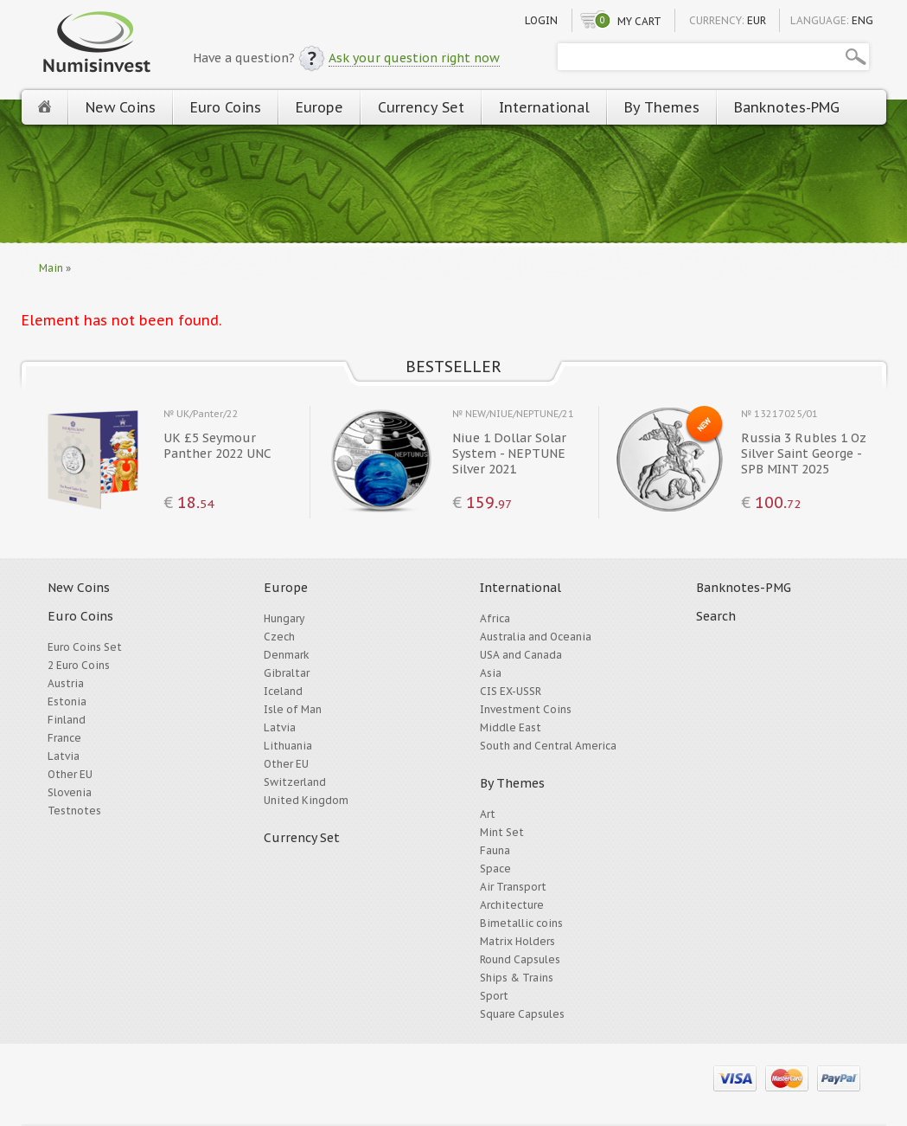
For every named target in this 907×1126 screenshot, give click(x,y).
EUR (756, 20)
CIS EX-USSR (510, 691)
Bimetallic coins (521, 923)
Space (495, 868)
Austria (66, 683)
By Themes (661, 107)
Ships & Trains (516, 977)
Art (487, 814)
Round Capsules (520, 959)
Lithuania (288, 745)
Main (51, 267)
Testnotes (74, 810)
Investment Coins (526, 709)
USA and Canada (521, 654)
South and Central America (548, 745)
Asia (490, 672)
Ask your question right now (414, 58)
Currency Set (421, 107)
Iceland (283, 691)
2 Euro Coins (79, 665)
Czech (279, 636)
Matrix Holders (517, 941)
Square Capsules (522, 1013)
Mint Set (502, 832)
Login (541, 20)
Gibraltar (287, 672)
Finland (67, 719)
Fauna (495, 850)
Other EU (70, 774)
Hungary (284, 618)
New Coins (121, 107)
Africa (495, 618)
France (64, 737)
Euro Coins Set (85, 646)
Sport (494, 995)
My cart (639, 21)
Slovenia (70, 792)
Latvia (64, 756)
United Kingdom (306, 800)
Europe (319, 107)
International (544, 107)
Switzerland (295, 781)
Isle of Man (293, 709)
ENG (862, 20)
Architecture (512, 904)
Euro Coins (225, 107)
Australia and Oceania (535, 636)
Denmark (287, 654)
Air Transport (513, 886)
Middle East (510, 727)
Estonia (67, 701)
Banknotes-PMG (787, 107)
